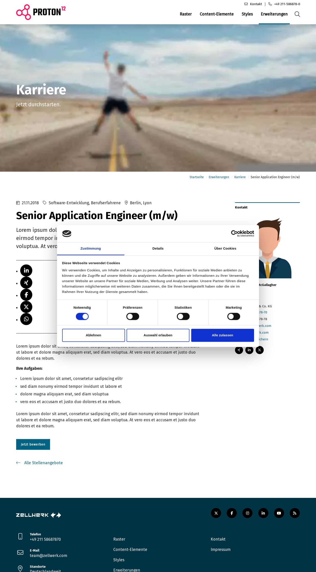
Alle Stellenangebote (43, 464)
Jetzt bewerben (33, 446)
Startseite (197, 179)
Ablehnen (93, 335)
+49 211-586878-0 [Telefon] (287, 4)
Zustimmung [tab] (91, 248)
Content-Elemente (217, 14)
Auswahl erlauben (158, 335)
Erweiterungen (274, 14)
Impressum (220, 551)
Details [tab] (158, 248)
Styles (247, 14)
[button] (26, 272)
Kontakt (218, 541)
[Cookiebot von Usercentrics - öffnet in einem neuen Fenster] (234, 233)
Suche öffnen (297, 17)
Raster (186, 14)
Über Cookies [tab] (225, 248)
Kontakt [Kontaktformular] (256, 4)
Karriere (240, 179)
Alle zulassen (222, 335)
